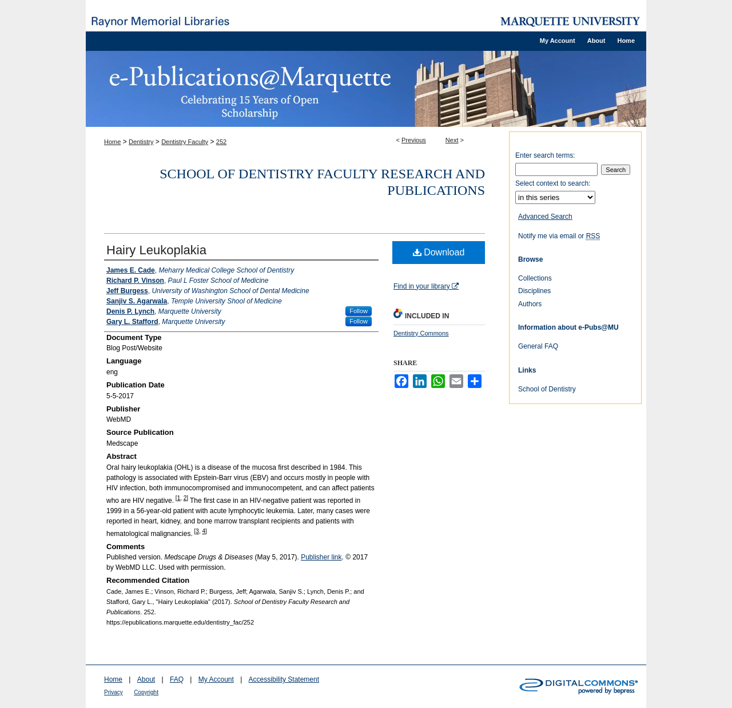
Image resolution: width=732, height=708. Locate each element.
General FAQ (538, 346)
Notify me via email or (559, 236)
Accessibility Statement (284, 679)
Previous (413, 140)
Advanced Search (545, 217)
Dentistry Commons (421, 333)
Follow (358, 310)
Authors (530, 304)
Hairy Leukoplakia (156, 250)
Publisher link (321, 557)
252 (221, 141)
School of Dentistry (547, 389)
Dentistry (141, 141)
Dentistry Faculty (184, 141)
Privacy (113, 692)
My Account (216, 679)
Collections (535, 278)
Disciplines (534, 291)
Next (452, 140)
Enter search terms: (545, 155)
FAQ (177, 679)
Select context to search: (552, 183)
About (146, 679)
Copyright (146, 692)
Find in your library (426, 286)
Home (112, 141)
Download (439, 252)
